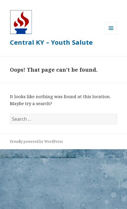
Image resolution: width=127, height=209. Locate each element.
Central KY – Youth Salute (51, 42)
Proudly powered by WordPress (36, 141)
